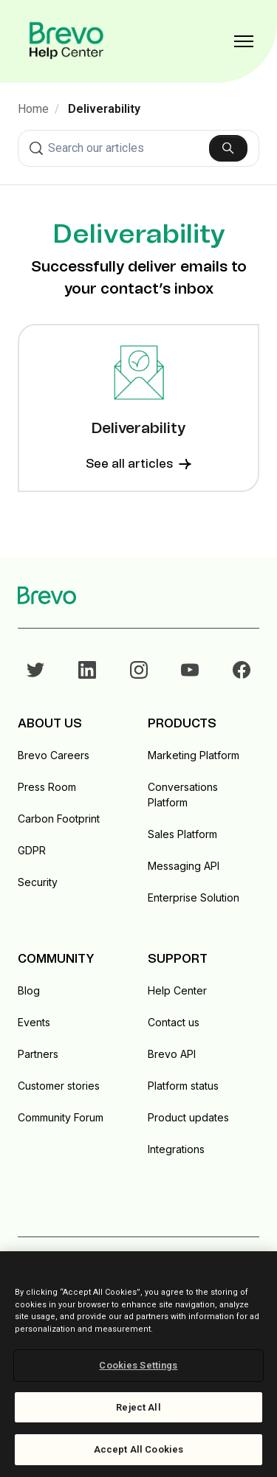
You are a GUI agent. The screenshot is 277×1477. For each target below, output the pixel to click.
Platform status (183, 1085)
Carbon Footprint (59, 818)
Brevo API (172, 1054)
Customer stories (59, 1085)
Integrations (176, 1149)
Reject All (138, 1407)
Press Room (47, 787)
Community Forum (60, 1117)
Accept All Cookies (138, 1449)
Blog (29, 990)
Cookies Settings (138, 1365)
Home (33, 109)
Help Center (177, 990)
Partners (38, 1054)
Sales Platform (182, 834)
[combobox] (138, 148)
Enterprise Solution (193, 897)
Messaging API (183, 865)
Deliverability (104, 109)
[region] (138, 1364)
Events (34, 1022)
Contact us (173, 1022)
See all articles (138, 464)
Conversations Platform (183, 795)
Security (38, 882)
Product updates (188, 1117)
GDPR (32, 850)
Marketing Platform (193, 755)
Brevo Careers (53, 755)
